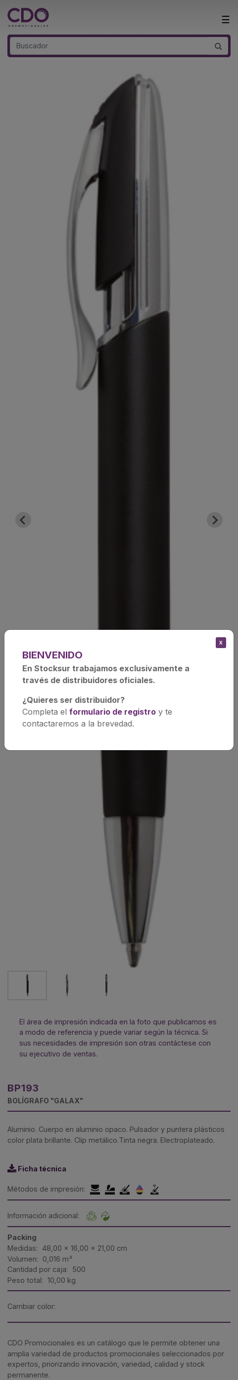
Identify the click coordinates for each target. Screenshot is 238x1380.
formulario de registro (112, 712)
